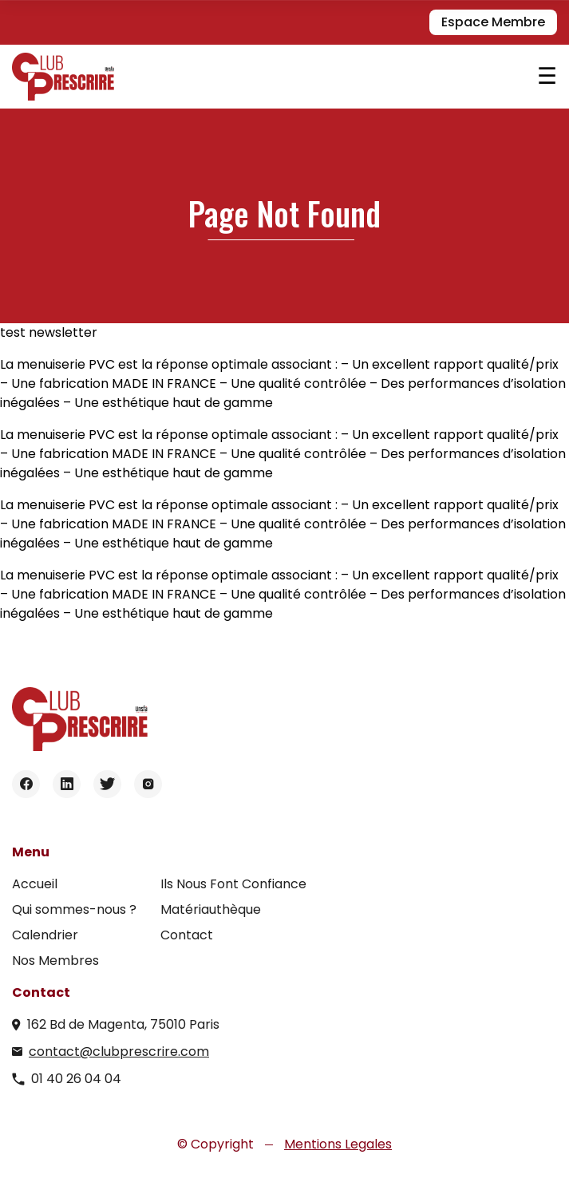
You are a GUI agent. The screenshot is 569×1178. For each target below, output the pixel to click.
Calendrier (45, 935)
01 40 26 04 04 (76, 1078)
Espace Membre (493, 22)
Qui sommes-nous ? (74, 909)
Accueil (34, 884)
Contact (186, 935)
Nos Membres (55, 960)
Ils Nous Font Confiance (233, 884)
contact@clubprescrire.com (119, 1051)
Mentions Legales (338, 1144)
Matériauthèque (210, 909)
